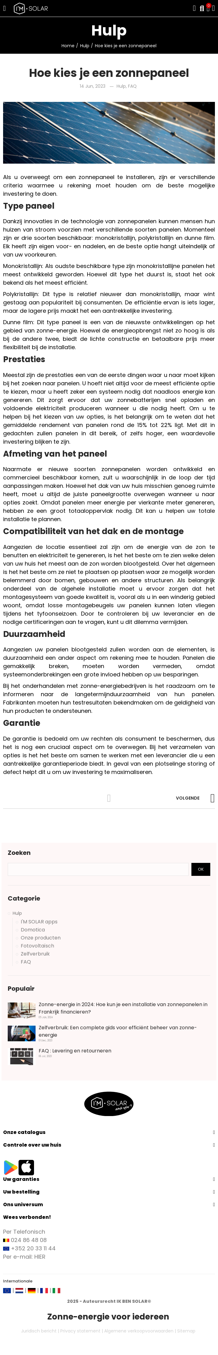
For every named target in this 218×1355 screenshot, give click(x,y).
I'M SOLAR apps (39, 922)
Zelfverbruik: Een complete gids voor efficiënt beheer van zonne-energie (118, 1031)
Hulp (121, 86)
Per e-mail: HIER (24, 1257)
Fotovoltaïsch (37, 946)
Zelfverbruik (35, 954)
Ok (201, 869)
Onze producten (41, 938)
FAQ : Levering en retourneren (75, 1050)
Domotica (33, 930)
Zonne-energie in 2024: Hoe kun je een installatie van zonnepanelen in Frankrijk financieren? (123, 1008)
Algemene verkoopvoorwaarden (138, 1331)
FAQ (132, 86)
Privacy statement (80, 1331)
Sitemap (186, 1331)
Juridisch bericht (39, 1331)
